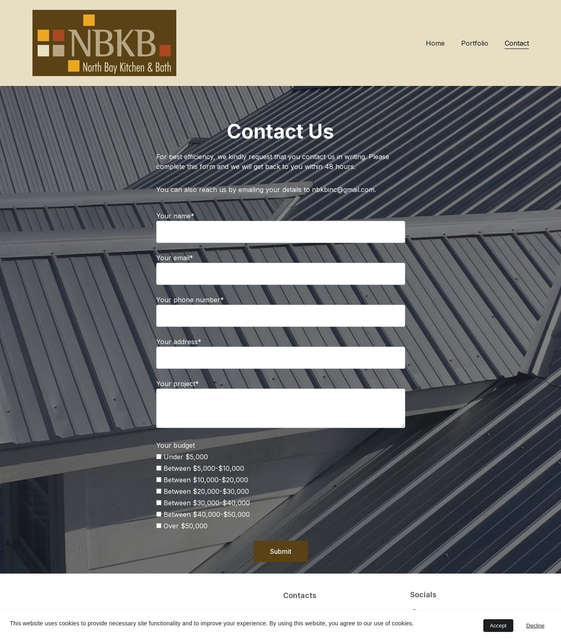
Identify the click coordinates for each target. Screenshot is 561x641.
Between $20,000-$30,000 (202, 492)
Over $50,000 (182, 527)
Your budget (175, 446)
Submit (280, 552)
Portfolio (474, 43)
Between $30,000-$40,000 (203, 504)
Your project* (177, 385)
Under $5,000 (182, 458)
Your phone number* (190, 301)
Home (435, 43)
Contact (517, 43)
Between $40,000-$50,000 (203, 515)
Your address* (178, 343)
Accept (498, 625)
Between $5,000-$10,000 (200, 469)
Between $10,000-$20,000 (202, 481)
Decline (535, 625)
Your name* (175, 217)
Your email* (174, 259)
